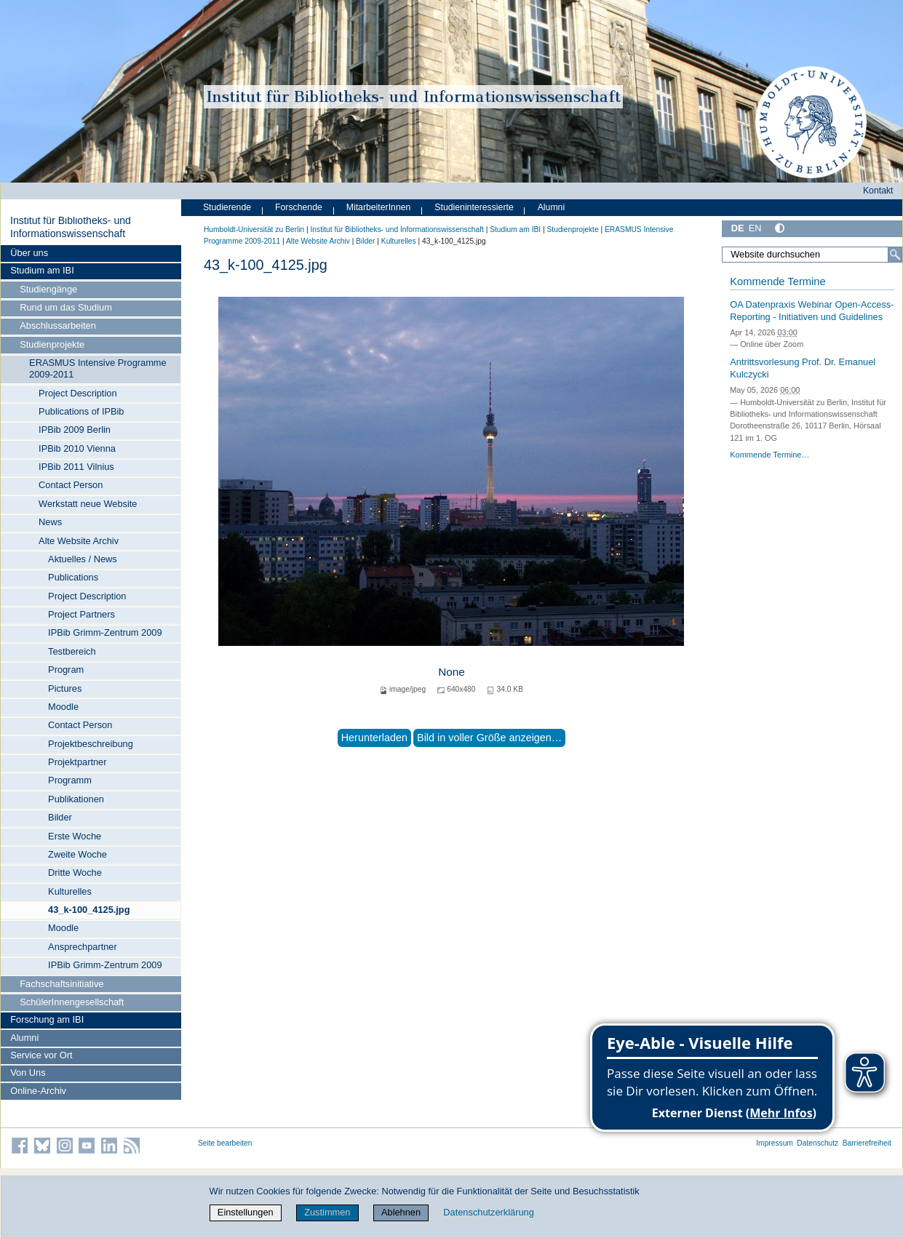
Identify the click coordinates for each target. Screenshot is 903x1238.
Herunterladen (374, 737)
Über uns (29, 252)
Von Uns (27, 1072)
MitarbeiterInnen (378, 207)
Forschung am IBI (47, 1019)
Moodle (63, 706)
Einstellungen (246, 1212)
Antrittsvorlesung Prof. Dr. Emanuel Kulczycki (802, 368)
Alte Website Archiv (79, 540)
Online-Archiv (38, 1090)
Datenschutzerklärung (488, 1212)
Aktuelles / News (82, 559)
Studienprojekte (52, 344)
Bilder (60, 817)
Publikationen (76, 799)
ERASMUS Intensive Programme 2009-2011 (97, 368)
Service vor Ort (41, 1055)
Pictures (64, 688)
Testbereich (71, 651)
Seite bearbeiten (225, 1143)
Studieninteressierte (473, 207)
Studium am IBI (41, 270)
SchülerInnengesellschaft (72, 1002)
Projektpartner (77, 761)
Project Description (77, 393)
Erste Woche (74, 836)
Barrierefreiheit (867, 1143)
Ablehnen (401, 1212)
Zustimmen (327, 1212)
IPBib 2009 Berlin (75, 429)
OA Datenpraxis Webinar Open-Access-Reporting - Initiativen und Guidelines (812, 310)
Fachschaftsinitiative (61, 983)
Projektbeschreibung (90, 743)
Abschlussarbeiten (58, 325)
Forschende (298, 207)
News (50, 521)
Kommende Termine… (769, 454)
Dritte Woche (75, 872)
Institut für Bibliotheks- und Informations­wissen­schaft (70, 227)
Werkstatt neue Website (88, 503)
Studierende (227, 207)
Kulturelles (70, 891)
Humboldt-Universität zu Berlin (254, 229)
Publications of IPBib (81, 411)
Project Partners (81, 614)
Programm (70, 780)
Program (66, 669)
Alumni (24, 1037)
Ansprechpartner (82, 946)
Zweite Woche (77, 854)
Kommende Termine (777, 281)
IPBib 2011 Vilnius (76, 466)
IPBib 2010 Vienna (77, 448)
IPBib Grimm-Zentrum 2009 (105, 632)
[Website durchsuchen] (812, 255)
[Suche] (895, 255)
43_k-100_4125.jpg (89, 909)
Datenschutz (817, 1143)
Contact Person (71, 484)
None (451, 672)
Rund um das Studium (66, 307)
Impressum (774, 1143)
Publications (73, 577)
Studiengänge (48, 289)
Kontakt (878, 190)
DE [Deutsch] (737, 228)
